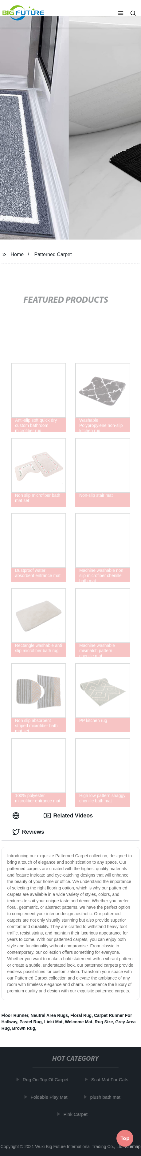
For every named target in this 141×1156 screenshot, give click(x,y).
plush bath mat (107, 1096)
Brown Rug (23, 1028)
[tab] (17, 816)
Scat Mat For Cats (111, 1079)
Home (17, 254)
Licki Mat (53, 1021)
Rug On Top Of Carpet (47, 1079)
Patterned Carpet (53, 254)
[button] (120, 13)
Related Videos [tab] (68, 815)
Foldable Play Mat (50, 1096)
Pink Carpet (77, 1114)
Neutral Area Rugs (49, 1015)
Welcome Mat (78, 1021)
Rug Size (104, 1021)
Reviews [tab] (28, 832)
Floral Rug (81, 1015)
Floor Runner (15, 1015)
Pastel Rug (30, 1021)
